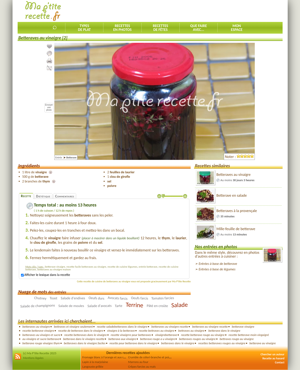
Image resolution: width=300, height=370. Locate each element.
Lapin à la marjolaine (95, 362)
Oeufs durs (96, 298)
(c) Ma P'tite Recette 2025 (39, 353)
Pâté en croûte (157, 306)
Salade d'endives (73, 298)
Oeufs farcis (139, 298)
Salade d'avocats (99, 306)
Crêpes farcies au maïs (142, 367)
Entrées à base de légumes (217, 269)
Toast (53, 298)
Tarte (119, 306)
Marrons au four (138, 362)
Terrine (135, 305)
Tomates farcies (162, 298)
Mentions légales (33, 358)
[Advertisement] (205, 10)
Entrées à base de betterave (218, 264)
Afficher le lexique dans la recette (45, 275)
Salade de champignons (37, 306)
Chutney (40, 298)
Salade (179, 305)
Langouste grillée (92, 367)
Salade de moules (71, 306)
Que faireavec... (198, 27)
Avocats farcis (118, 298)
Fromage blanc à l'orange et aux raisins (106, 357)
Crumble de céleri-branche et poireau (151, 357)
